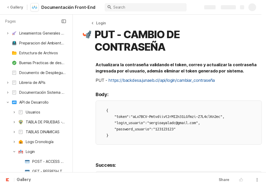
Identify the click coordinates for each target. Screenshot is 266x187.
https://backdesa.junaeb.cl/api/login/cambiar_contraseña (162, 80)
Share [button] (224, 179)
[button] (63, 21)
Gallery (15, 7)
